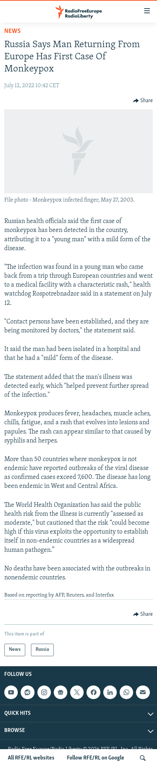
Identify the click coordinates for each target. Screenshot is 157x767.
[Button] (143, 101)
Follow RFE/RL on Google (95, 758)
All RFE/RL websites (31, 758)
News (12, 31)
